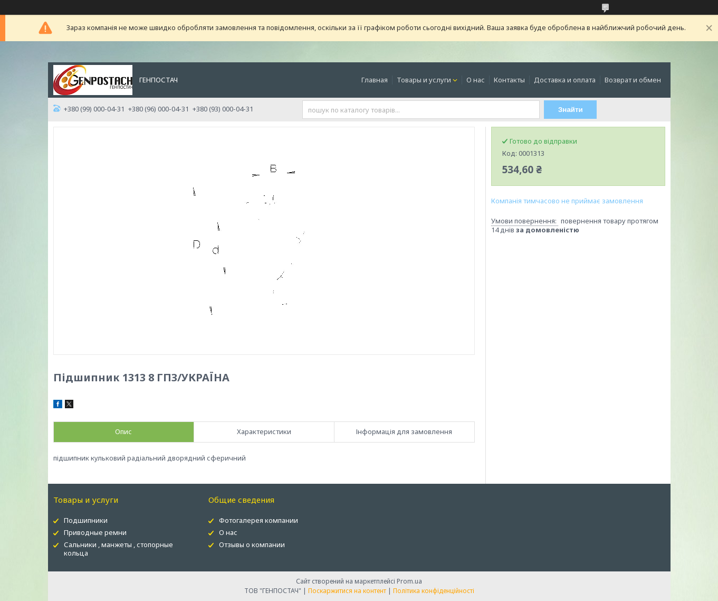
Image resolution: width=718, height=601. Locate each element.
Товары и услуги (424, 79)
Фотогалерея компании (258, 520)
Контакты (509, 79)
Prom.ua (409, 581)
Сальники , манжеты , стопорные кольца (118, 549)
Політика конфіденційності (433, 590)
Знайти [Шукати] (570, 110)
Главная (374, 79)
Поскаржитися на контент (347, 590)
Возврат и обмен (633, 79)
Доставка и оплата (565, 79)
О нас (475, 79)
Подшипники (86, 520)
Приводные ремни (95, 532)
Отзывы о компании (252, 544)
